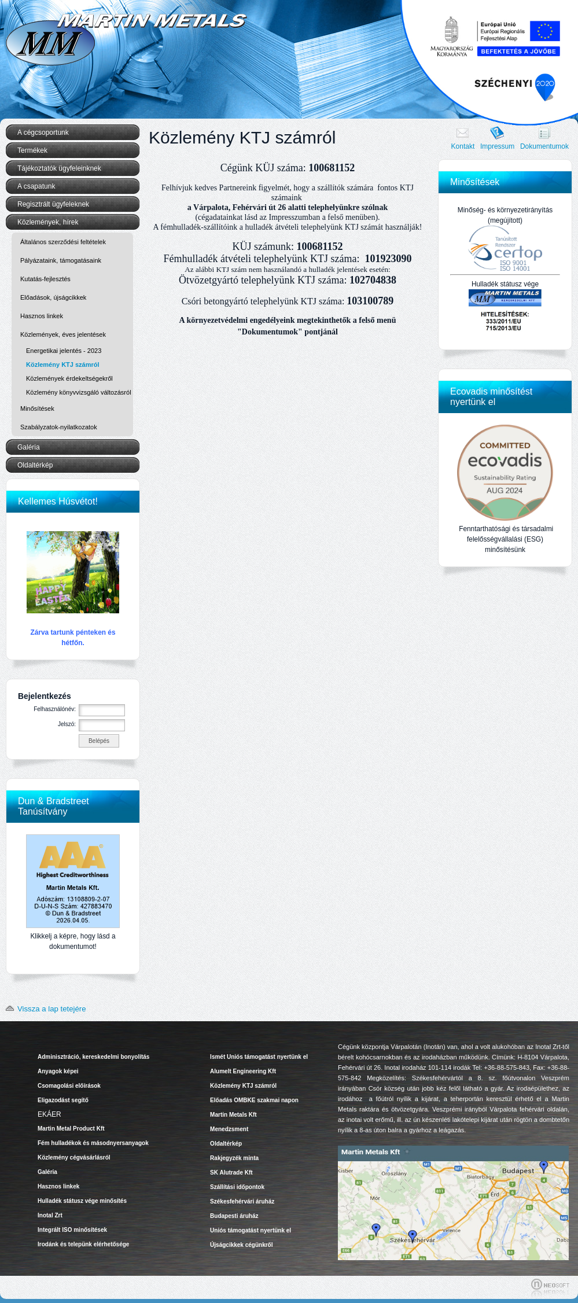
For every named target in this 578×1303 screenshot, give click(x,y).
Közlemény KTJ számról (63, 364)
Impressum (497, 146)
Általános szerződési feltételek (63, 241)
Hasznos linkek (41, 315)
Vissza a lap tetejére (43, 1008)
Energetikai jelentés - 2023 (63, 350)
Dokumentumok (544, 146)
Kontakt (463, 146)
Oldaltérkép (35, 465)
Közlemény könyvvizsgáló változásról (78, 392)
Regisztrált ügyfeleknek (53, 204)
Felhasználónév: (55, 709)
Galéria (28, 447)
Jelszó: (67, 724)
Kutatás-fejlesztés (45, 278)
